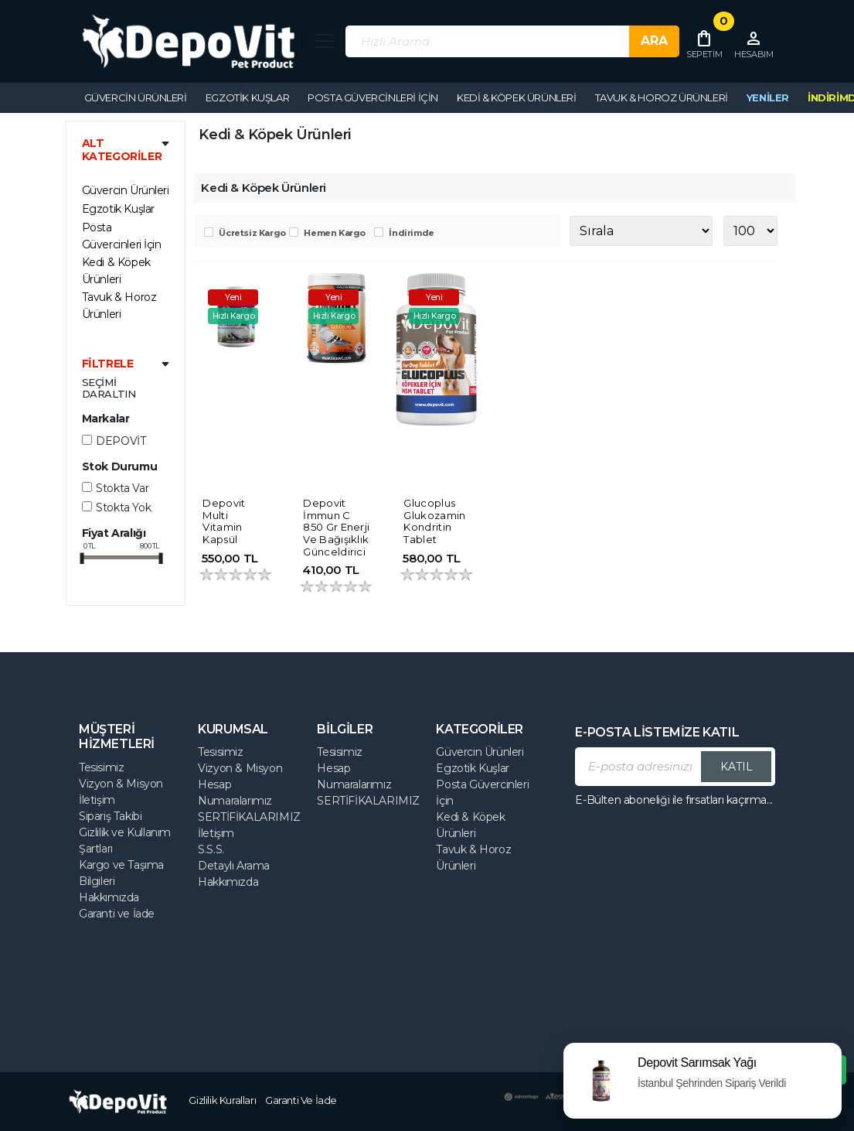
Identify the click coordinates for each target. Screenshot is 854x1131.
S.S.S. (211, 849)
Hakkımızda (109, 897)
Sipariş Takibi (110, 816)
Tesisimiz (101, 767)
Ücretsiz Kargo (252, 232)
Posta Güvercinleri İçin (122, 235)
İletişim (97, 800)
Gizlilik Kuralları (222, 1100)
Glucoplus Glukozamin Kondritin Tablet (434, 521)
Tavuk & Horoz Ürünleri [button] (661, 97)
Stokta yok (123, 507)
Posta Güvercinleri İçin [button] (373, 97)
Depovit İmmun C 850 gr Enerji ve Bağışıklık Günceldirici (336, 527)
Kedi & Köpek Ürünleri (116, 270)
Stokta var (122, 488)
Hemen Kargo (335, 232)
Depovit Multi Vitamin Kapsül (223, 521)
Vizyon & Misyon (121, 784)
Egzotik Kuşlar (118, 209)
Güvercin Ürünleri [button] (135, 97)
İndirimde (411, 232)
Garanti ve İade (117, 914)
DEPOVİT (120, 441)
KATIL (736, 767)
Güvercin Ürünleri (479, 752)
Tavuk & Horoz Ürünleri (119, 305)
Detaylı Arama (234, 866)
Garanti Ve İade (301, 1100)
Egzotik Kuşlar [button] (247, 97)
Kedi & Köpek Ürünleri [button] (517, 97)
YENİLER (768, 97)
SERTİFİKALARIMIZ (249, 817)
